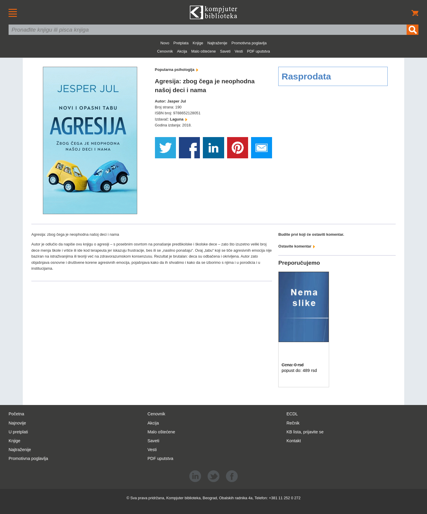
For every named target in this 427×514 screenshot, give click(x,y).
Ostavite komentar (296, 246)
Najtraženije (217, 43)
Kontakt (294, 440)
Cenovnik (165, 51)
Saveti (225, 51)
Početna (16, 413)
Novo (164, 43)
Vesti (239, 51)
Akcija (182, 51)
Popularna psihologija (176, 69)
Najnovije (17, 423)
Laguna (178, 119)
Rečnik (293, 423)
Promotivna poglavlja (249, 43)
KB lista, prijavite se (305, 432)
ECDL (292, 413)
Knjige (198, 43)
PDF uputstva (258, 51)
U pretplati (18, 432)
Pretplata (180, 43)
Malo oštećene (203, 51)
